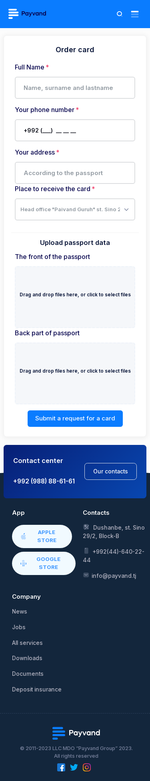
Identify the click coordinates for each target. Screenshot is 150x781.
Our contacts (110, 471)
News (19, 611)
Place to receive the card (52, 189)
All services (27, 643)
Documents (28, 674)
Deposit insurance (37, 689)
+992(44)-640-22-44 (113, 555)
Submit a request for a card (75, 418)
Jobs (19, 627)
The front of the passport (52, 257)
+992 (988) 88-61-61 (44, 481)
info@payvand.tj (109, 575)
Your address (35, 152)
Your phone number (44, 110)
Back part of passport (47, 333)
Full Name (29, 67)
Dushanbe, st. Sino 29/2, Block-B (114, 531)
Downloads (27, 658)
